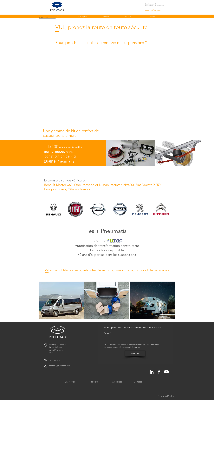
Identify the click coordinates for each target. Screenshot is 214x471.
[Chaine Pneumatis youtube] (166, 372)
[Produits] (105, 16)
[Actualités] (128, 16)
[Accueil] (60, 16)
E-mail (107, 333)
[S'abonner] (135, 353)
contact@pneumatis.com (59, 365)
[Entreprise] (83, 16)
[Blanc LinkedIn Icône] (151, 372)
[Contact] (152, 16)
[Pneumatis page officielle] (159, 372)
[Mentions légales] (166, 396)
